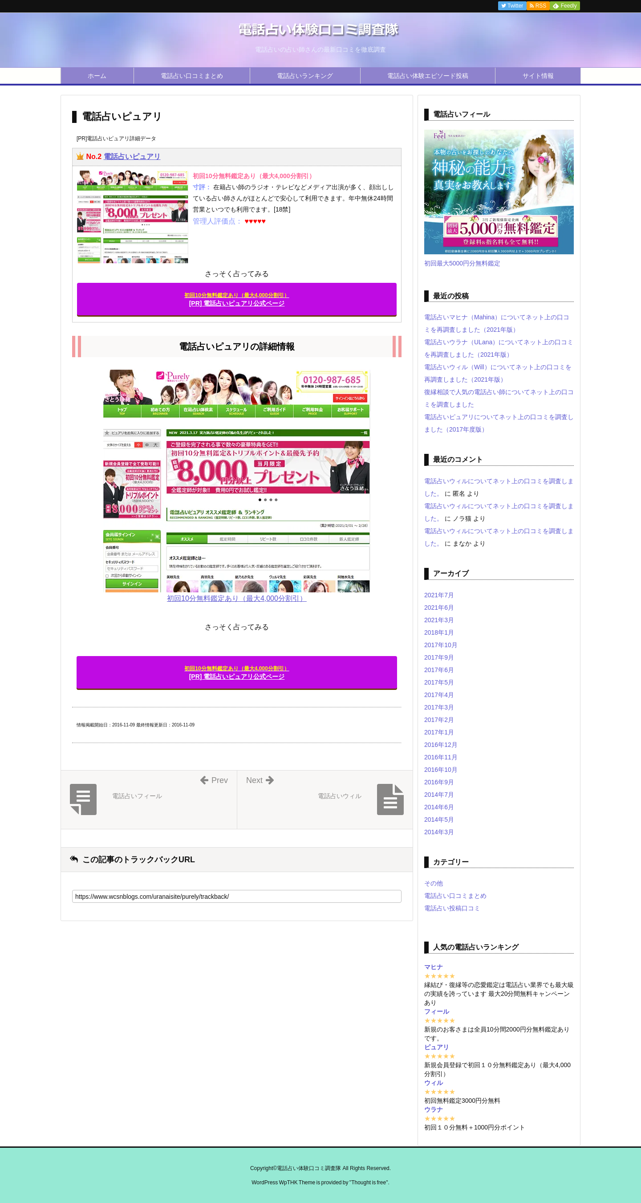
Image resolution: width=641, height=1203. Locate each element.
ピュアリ (436, 1047)
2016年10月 (441, 769)
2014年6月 (439, 807)
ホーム (97, 75)
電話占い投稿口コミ (452, 908)
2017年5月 (439, 682)
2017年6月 (439, 669)
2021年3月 (439, 620)
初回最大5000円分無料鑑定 (462, 263)
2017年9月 (439, 657)
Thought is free (368, 1182)
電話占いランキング (305, 75)
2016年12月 (441, 744)
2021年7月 (439, 595)
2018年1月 (439, 632)
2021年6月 (439, 607)
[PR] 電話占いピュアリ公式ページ (236, 299)
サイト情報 (538, 75)
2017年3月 (439, 707)
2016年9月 (439, 782)
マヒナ (433, 967)
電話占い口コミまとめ (192, 75)
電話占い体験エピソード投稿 (427, 75)
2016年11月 (441, 757)
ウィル (433, 1082)
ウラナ (433, 1109)
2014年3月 (439, 832)
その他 (433, 883)
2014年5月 (439, 819)
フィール (436, 1011)
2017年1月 (439, 732)
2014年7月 (439, 794)
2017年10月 (441, 644)
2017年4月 (439, 694)
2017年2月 (439, 719)
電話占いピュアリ (132, 156)
